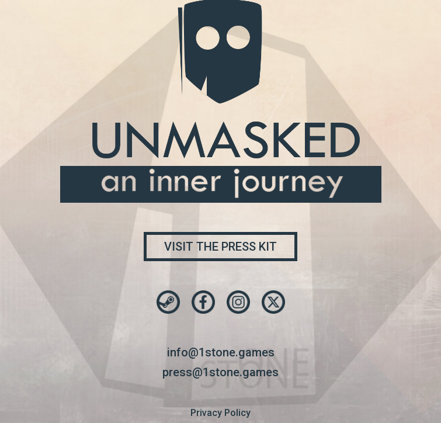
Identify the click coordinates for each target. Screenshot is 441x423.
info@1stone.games (221, 352)
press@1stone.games (220, 372)
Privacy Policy (220, 412)
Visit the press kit (220, 247)
